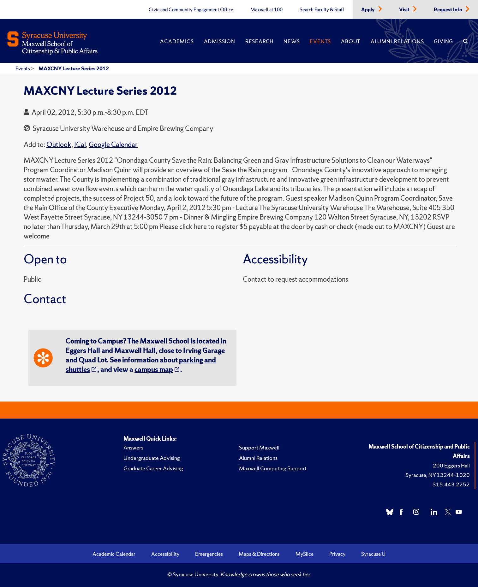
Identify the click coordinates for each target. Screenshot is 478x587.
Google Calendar (113, 144)
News (292, 41)
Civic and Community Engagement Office (191, 10)
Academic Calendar (114, 553)
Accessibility (165, 553)
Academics (177, 41)
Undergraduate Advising (151, 457)
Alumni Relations (397, 41)
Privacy (337, 553)
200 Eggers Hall (451, 465)
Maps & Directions (259, 553)
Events (320, 41)
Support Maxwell (259, 447)
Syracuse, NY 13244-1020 (437, 474)
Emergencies (209, 553)
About (351, 41)
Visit (404, 10)
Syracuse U (373, 553)
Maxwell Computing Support (273, 468)
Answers (133, 447)
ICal (80, 144)
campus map (153, 369)
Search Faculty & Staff (322, 10)
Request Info (448, 10)
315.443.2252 (451, 484)
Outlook (58, 144)
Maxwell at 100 (266, 10)
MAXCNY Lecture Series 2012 (74, 68)
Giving (443, 41)
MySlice (305, 553)
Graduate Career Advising (153, 468)
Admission (219, 41)
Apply (368, 10)
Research (259, 41)
